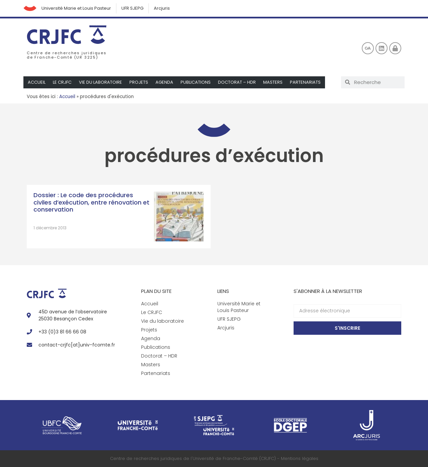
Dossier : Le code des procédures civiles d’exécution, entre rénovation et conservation (91, 202)
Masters (273, 82)
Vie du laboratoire (100, 82)
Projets (138, 82)
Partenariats (305, 82)
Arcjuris (162, 8)
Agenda (164, 82)
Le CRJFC (62, 82)
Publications (196, 82)
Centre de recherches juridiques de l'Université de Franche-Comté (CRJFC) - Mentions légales (214, 458)
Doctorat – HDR (237, 82)
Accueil (36, 82)
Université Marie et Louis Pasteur (76, 8)
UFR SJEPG (133, 8)
